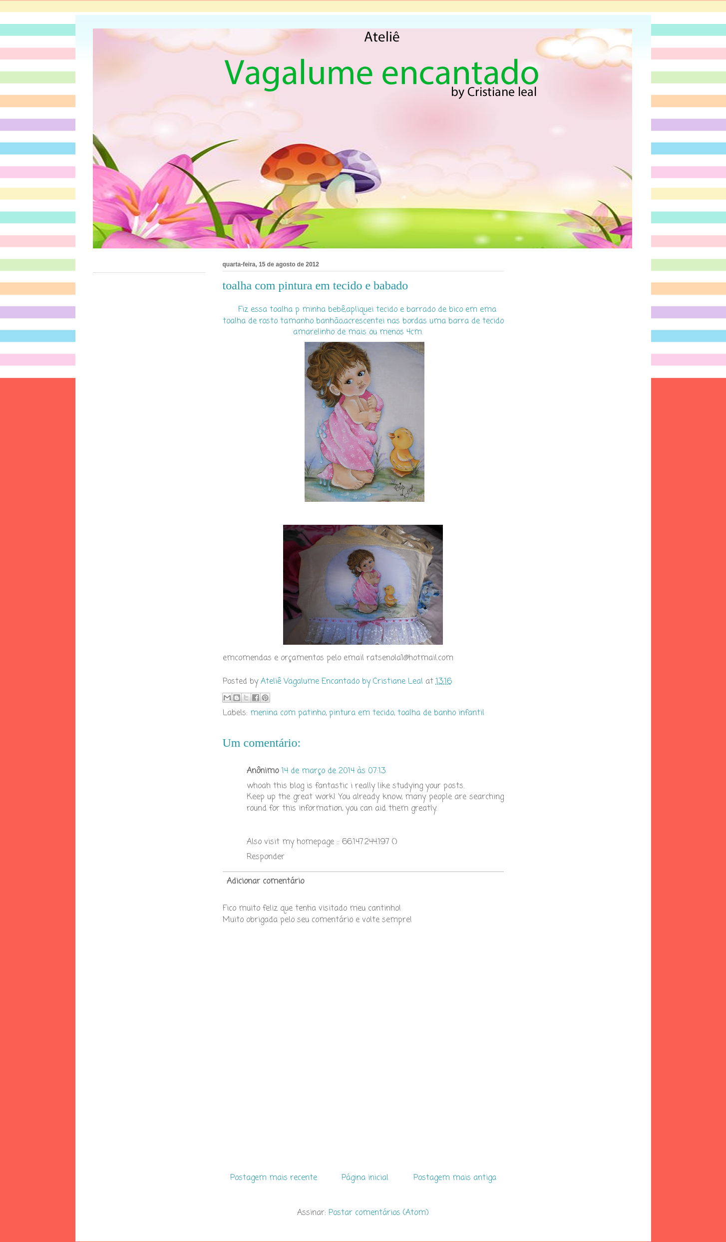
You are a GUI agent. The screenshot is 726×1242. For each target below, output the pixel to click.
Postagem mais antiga (454, 1178)
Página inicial (365, 1178)
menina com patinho (288, 713)
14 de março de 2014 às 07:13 (333, 771)
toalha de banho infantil (440, 713)
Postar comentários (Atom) (379, 1213)
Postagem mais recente (273, 1178)
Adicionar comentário (265, 882)
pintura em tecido (361, 713)
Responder (266, 857)
